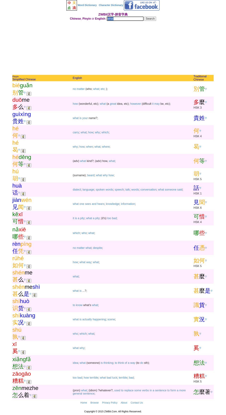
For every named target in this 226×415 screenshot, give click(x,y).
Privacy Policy (109, 402)
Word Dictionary (87, 5)
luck (114, 377)
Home (83, 402)
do (141, 362)
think (121, 362)
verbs (145, 390)
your (85, 118)
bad (114, 218)
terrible (94, 377)
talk (127, 189)
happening (99, 319)
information (128, 203)
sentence (160, 390)
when (89, 146)
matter (81, 88)
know (79, 305)
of (126, 362)
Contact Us (137, 402)
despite (97, 247)
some (137, 390)
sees (88, 203)
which (105, 132)
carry (76, 132)
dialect (77, 189)
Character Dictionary (111, 5)
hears (100, 203)
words (109, 189)
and (94, 203)
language (88, 189)
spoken (100, 189)
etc (102, 88)
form (173, 390)
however (135, 103)
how (75, 103)
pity (82, 218)
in (151, 390)
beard (90, 175)
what (96, 88)
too (109, 218)
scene (111, 319)
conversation (148, 189)
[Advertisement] (113, 48)
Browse (94, 402)
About (124, 402)
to (74, 305)
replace (128, 390)
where (106, 146)
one (81, 203)
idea (75, 362)
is (80, 118)
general (77, 393)
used (117, 390)
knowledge (113, 203)
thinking (108, 362)
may (157, 103)
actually (87, 319)
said (179, 189)
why (97, 132)
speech (119, 189)
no (74, 88)
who (84, 233)
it (153, 103)
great (113, 103)
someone (170, 189)
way (88, 262)
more (182, 390)
